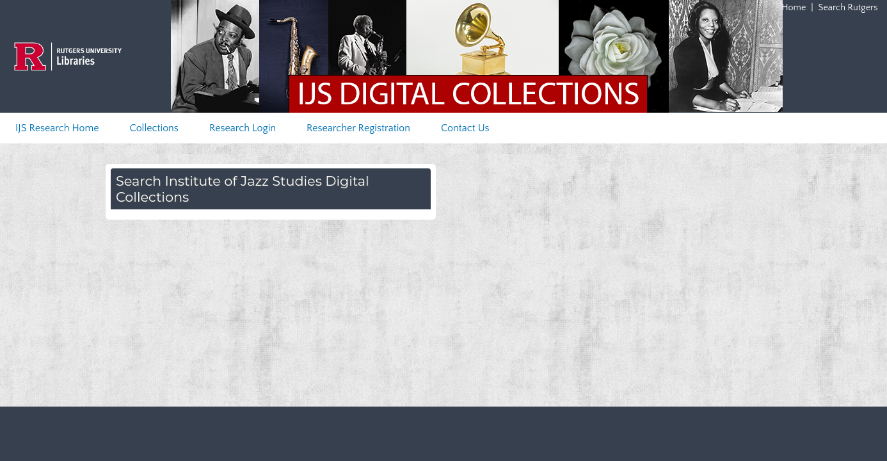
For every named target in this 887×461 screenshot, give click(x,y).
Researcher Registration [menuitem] (358, 128)
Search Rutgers (848, 8)
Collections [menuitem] (154, 128)
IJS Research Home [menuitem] (57, 128)
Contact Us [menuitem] (465, 128)
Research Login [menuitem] (242, 128)
